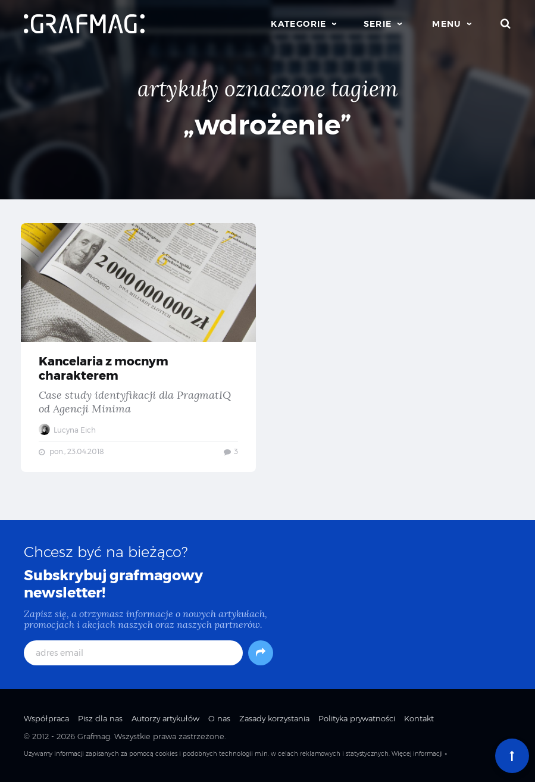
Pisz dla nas (100, 718)
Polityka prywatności (356, 718)
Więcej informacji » (419, 754)
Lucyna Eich (67, 430)
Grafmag (93, 736)
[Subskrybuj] (260, 652)
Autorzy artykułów (165, 718)
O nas (219, 718)
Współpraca (46, 718)
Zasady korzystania (274, 718)
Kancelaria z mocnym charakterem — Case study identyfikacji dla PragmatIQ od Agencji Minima (138, 347)
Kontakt (419, 718)
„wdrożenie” (267, 125)
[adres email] (133, 652)
